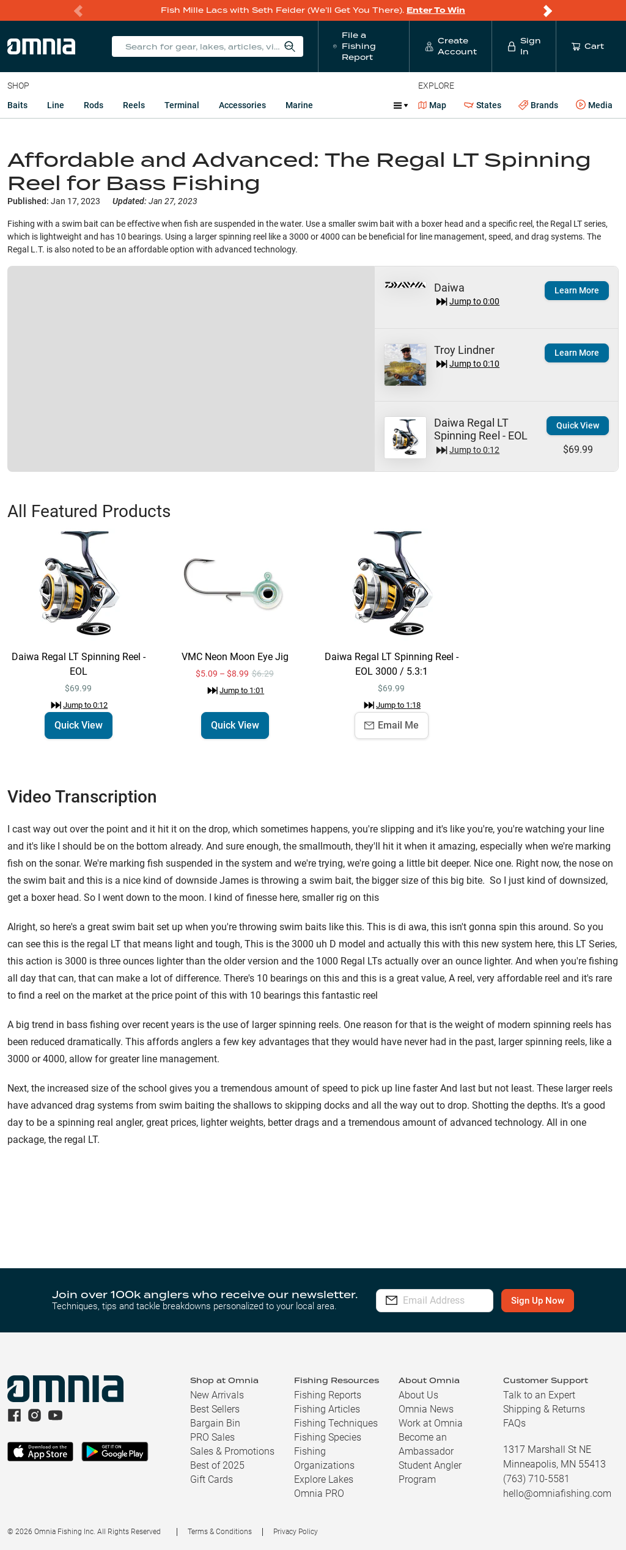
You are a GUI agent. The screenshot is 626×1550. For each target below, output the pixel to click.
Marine (299, 105)
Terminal (181, 105)
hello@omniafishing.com (557, 1493)
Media (594, 105)
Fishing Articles (327, 1409)
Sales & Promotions (232, 1451)
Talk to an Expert (539, 1395)
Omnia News (426, 1409)
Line (55, 105)
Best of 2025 (217, 1465)
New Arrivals (217, 1395)
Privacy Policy (295, 1531)
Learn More (576, 290)
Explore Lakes (323, 1479)
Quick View (577, 425)
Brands (538, 105)
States (482, 105)
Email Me (391, 725)
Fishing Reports (327, 1395)
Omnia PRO (319, 1493)
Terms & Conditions (220, 1531)
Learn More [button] (576, 353)
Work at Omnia (431, 1423)
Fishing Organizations (324, 1458)
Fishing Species (327, 1437)
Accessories (242, 105)
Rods (93, 105)
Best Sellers (215, 1409)
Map (432, 105)
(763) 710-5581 (536, 1479)
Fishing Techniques (336, 1423)
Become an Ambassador (426, 1444)
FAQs (514, 1423)
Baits (17, 105)
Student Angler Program (430, 1472)
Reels (134, 105)
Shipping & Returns (544, 1409)
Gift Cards (211, 1479)
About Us (418, 1395)
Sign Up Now (554, 1300)
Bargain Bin (215, 1423)
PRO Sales (212, 1437)
